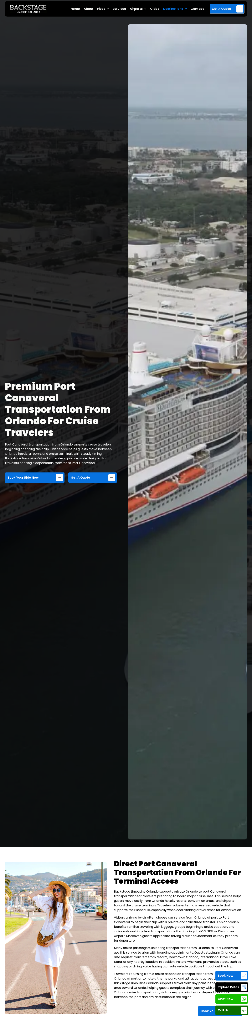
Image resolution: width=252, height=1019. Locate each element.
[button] (103, 9)
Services (119, 9)
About (88, 9)
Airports (138, 9)
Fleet (103, 9)
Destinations (175, 9)
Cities (154, 9)
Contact (197, 9)
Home (75, 9)
